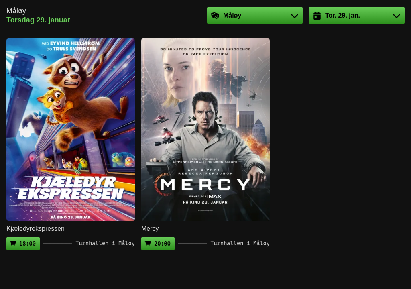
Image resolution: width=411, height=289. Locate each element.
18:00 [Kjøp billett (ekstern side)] (27, 243)
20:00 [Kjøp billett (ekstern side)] (162, 243)
